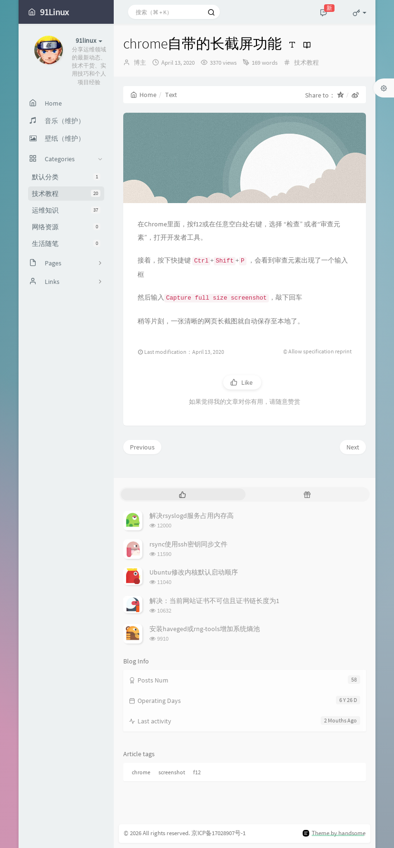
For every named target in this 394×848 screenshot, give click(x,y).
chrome (141, 772)
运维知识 (66, 210)
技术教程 (66, 193)
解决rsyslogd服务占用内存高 (191, 515)
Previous (142, 447)
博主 (140, 62)
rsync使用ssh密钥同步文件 (188, 544)
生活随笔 (66, 243)
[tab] (182, 494)
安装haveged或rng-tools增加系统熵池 (204, 628)
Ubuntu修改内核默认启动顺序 (193, 572)
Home (143, 94)
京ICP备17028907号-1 (218, 833)
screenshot (171, 772)
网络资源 (66, 227)
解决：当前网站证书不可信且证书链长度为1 (214, 600)
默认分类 (66, 177)
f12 (197, 772)
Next (352, 447)
